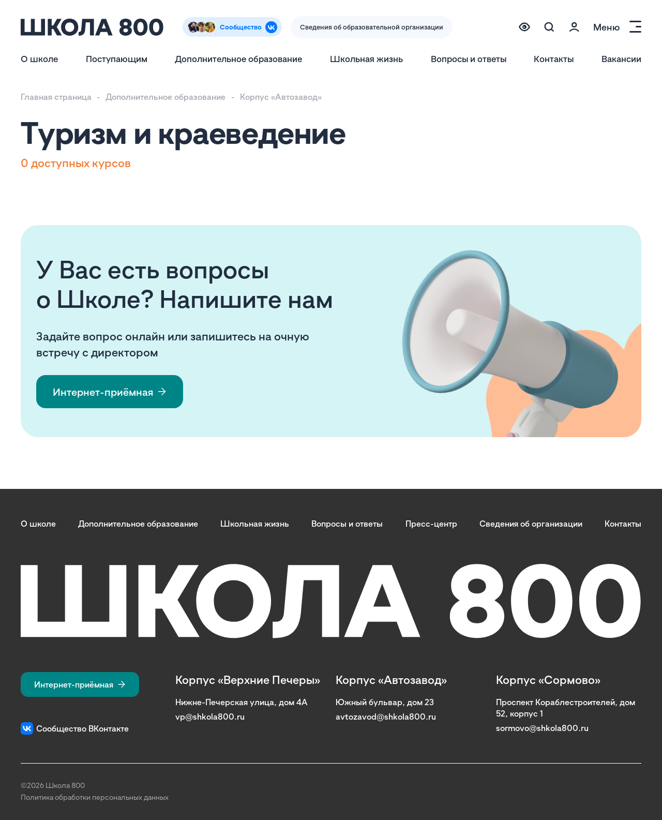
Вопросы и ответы (468, 58)
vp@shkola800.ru (210, 716)
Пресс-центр (431, 523)
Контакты (554, 58)
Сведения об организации (530, 523)
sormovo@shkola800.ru (542, 728)
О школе (39, 58)
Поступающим (116, 58)
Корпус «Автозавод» (281, 97)
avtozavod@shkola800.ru (386, 716)
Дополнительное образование (238, 58)
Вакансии (621, 58)
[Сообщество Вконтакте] (232, 27)
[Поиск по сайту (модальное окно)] (549, 26)
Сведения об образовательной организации (371, 27)
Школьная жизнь (366, 58)
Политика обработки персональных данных (95, 797)
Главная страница (56, 97)
